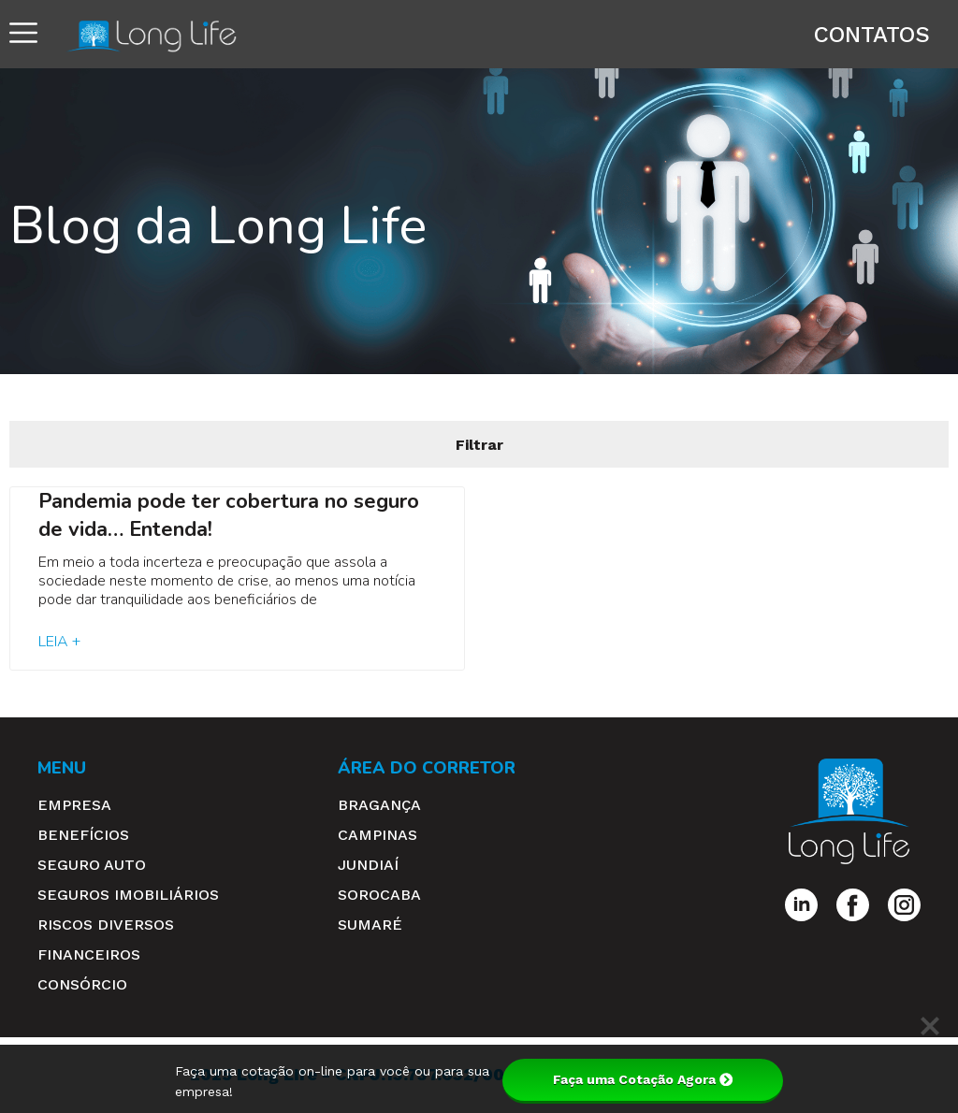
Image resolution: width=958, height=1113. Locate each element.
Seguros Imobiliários (128, 894)
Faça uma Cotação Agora (643, 1079)
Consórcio (82, 984)
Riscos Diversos (105, 924)
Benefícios (83, 835)
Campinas (377, 835)
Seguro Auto (91, 865)
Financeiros (88, 954)
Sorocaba (379, 894)
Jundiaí (368, 865)
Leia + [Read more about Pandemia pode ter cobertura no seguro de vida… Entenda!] (59, 641)
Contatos (872, 35)
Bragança (379, 805)
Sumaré (370, 924)
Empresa (74, 805)
